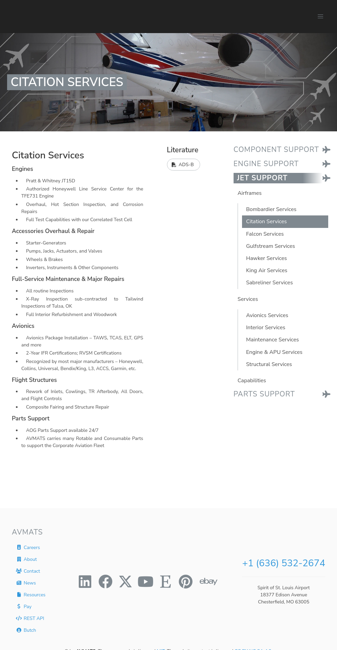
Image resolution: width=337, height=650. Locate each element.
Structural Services (269, 364)
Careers (28, 547)
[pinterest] (186, 581)
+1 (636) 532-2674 (283, 563)
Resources (31, 594)
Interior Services (265, 327)
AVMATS (27, 532)
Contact (28, 570)
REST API (30, 618)
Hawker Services (266, 258)
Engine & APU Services (274, 352)
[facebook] (105, 581)
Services (248, 299)
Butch (26, 629)
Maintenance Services (272, 339)
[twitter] (125, 581)
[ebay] (206, 581)
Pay (24, 606)
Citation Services (266, 221)
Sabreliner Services (269, 282)
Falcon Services (265, 234)
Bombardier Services (271, 209)
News (26, 582)
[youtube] (146, 581)
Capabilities (252, 380)
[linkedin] (85, 581)
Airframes (250, 193)
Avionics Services (267, 315)
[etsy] (166, 581)
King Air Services (266, 270)
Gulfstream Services (270, 246)
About (26, 559)
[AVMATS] (54, 16)
